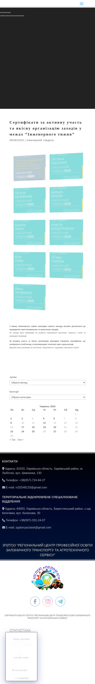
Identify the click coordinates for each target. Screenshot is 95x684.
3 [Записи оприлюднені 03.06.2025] (22, 418)
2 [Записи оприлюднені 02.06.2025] (11, 418)
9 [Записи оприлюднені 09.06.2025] (11, 422)
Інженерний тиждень (40, 140)
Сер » (20, 439)
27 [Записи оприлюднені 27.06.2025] (55, 431)
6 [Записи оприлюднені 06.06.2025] (54, 418)
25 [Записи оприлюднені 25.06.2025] (33, 431)
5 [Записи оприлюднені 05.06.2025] (43, 418)
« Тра (13, 439)
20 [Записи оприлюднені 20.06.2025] (55, 427)
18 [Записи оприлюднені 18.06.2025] (33, 427)
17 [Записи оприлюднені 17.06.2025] (23, 427)
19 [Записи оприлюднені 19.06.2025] (44, 427)
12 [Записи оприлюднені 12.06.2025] (44, 422)
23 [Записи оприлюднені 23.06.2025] (11, 431)
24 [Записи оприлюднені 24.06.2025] (23, 431)
